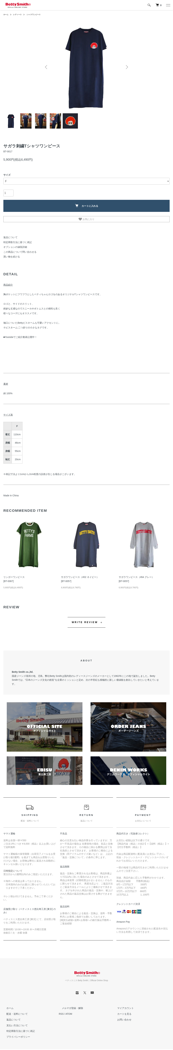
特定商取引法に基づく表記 (15, 241)
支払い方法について (14, 1022)
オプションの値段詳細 (13, 246)
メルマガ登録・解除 (69, 1005)
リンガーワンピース (14, 574)
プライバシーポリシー (15, 1034)
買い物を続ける (10, 254)
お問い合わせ (121, 1017)
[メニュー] (168, 5)
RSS (61, 1011)
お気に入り (86, 219)
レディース (19, 14)
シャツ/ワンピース (37, 14)
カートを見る (121, 1011)
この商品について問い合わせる (17, 250)
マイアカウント (122, 1005)
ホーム (6, 14)
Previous (46, 67)
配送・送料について (14, 1011)
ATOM (69, 1011)
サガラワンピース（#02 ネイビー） (80, 574)
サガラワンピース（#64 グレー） (136, 574)
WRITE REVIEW (85, 619)
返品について (9, 237)
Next (126, 67)
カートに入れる (86, 205)
